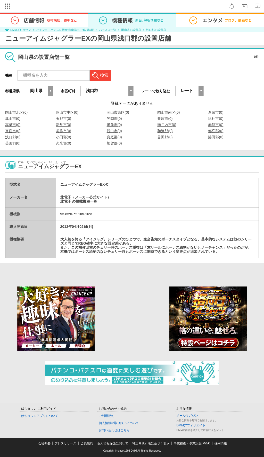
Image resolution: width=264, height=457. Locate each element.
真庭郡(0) (114, 137)
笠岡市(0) (114, 118)
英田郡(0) (12, 143)
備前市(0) (114, 125)
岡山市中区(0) (67, 112)
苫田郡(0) (164, 137)
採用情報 (220, 443)
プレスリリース (65, 443)
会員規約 (87, 443)
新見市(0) (63, 125)
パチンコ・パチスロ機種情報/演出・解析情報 (65, 29)
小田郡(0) (63, 137)
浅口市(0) (114, 131)
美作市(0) (63, 131)
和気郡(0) (164, 131)
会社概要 (44, 443)
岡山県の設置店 (131, 29)
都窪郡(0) (215, 131)
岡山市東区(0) (118, 112)
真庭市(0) (12, 131)
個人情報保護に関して (112, 443)
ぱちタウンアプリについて (39, 416)
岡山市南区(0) (168, 112)
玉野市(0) (63, 118)
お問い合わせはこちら (114, 430)
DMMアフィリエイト (190, 425)
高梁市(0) (12, 125)
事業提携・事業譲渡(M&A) (192, 443)
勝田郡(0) (215, 137)
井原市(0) (164, 118)
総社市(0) (215, 118)
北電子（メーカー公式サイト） (85, 197)
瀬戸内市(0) (166, 125)
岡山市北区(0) (16, 112)
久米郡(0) (63, 143)
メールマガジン (187, 415)
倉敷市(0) (215, 112)
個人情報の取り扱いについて (119, 423)
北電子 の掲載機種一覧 (78, 201)
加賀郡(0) (114, 143)
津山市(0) (12, 118)
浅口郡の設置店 (156, 29)
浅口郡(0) (12, 137)
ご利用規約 (106, 416)
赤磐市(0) (215, 125)
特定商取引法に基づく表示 (150, 443)
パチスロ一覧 (107, 29)
